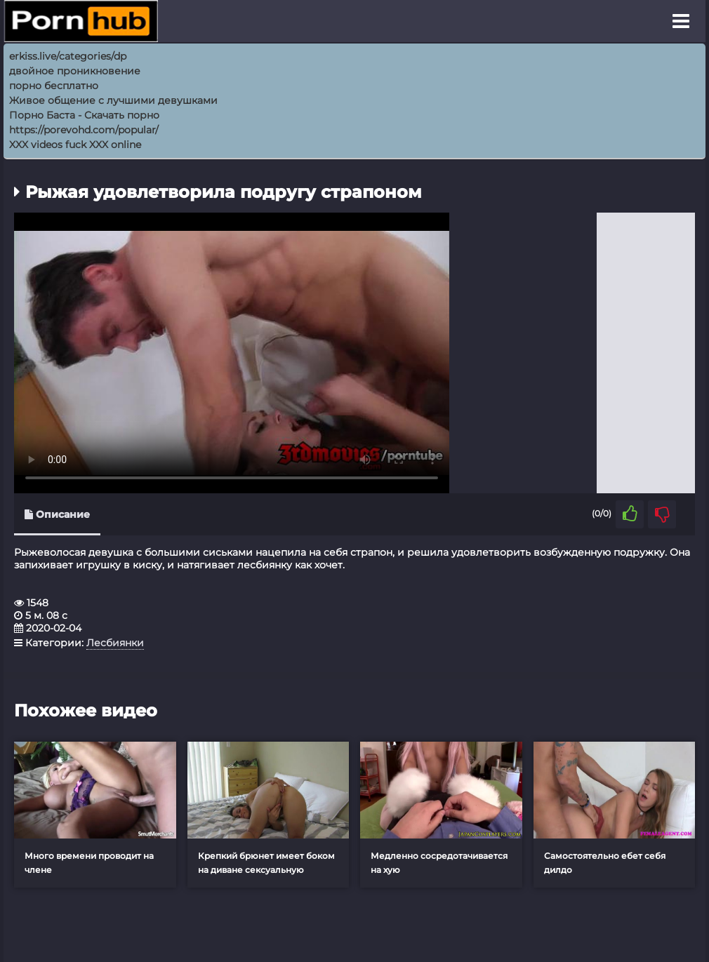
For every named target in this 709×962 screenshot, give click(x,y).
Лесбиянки (115, 642)
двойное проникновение (74, 71)
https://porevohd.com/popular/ (84, 129)
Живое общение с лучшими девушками (113, 100)
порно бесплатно (53, 85)
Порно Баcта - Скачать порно (84, 115)
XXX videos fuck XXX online (75, 144)
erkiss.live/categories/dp (67, 56)
